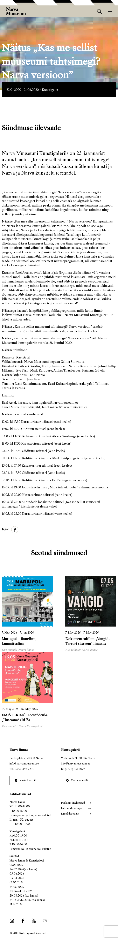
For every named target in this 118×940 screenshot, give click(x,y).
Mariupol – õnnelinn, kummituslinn (19, 641)
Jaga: (5, 529)
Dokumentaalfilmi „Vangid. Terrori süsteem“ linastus (87, 641)
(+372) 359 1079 (75, 769)
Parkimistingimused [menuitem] (73, 803)
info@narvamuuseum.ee (24, 764)
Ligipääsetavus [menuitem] (70, 814)
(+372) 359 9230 (23, 769)
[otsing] (99, 11)
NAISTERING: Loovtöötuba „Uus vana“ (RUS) (24, 718)
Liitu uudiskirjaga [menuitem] (71, 808)
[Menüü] (110, 11)
